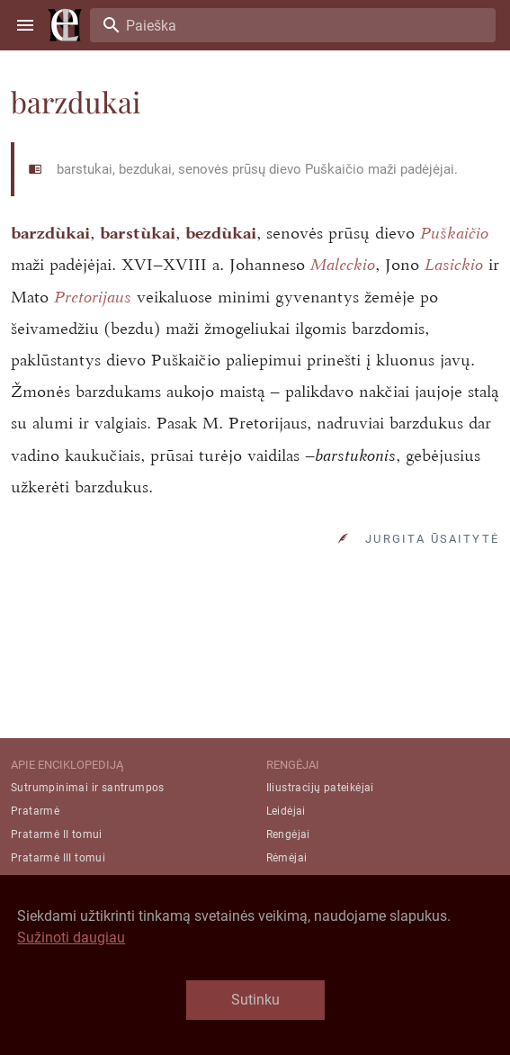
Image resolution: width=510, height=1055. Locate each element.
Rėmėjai (287, 858)
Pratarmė (35, 811)
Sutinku (255, 999)
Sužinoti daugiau (71, 937)
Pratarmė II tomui (57, 834)
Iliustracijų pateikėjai (320, 787)
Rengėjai (288, 834)
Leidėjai (286, 811)
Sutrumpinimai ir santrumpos (88, 787)
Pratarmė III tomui (58, 858)
